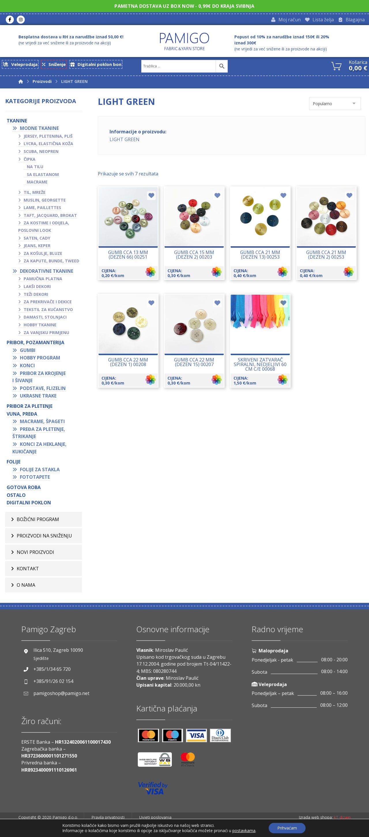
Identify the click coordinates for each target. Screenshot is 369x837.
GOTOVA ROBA (24, 489)
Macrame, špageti (42, 423)
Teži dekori (36, 296)
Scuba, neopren (41, 153)
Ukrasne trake (38, 397)
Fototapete (35, 479)
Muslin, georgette (45, 201)
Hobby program (40, 359)
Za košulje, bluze (43, 255)
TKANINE (17, 122)
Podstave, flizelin (43, 390)
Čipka (29, 161)
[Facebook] (10, 20)
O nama (26, 587)
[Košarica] (336, 67)
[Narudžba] (335, 105)
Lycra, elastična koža (48, 145)
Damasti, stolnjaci (45, 319)
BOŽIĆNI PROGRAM (38, 521)
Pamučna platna (43, 280)
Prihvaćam (287, 828)
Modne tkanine (39, 130)
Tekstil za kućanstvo (48, 311)
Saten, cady (37, 240)
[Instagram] (21, 20)
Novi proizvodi (35, 554)
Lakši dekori (37, 288)
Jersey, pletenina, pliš (48, 138)
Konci (27, 367)
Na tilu (35, 168)
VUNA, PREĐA (22, 415)
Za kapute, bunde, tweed (51, 262)
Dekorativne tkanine (46, 273)
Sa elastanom (43, 176)
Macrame (37, 183)
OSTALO (16, 497)
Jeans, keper (37, 247)
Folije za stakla (40, 471)
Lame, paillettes (42, 209)
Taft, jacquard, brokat (50, 217)
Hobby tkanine (40, 326)
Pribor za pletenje (29, 408)
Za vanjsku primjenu (46, 334)
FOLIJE (13, 463)
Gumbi (27, 352)
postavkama (243, 830)
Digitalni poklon (29, 504)
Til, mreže (35, 194)
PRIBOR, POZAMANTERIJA (35, 344)
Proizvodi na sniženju (44, 537)
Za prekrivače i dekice (48, 303)
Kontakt (28, 570)
